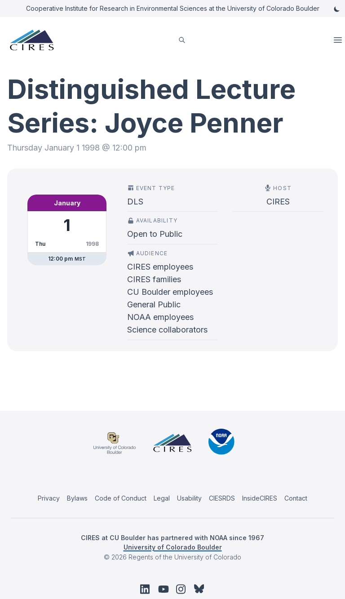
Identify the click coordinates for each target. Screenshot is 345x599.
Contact (295, 498)
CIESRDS (222, 498)
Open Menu (338, 40)
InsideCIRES (259, 498)
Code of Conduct (120, 498)
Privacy (49, 498)
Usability (189, 498)
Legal (162, 498)
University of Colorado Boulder (173, 547)
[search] (182, 40)
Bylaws (77, 498)
